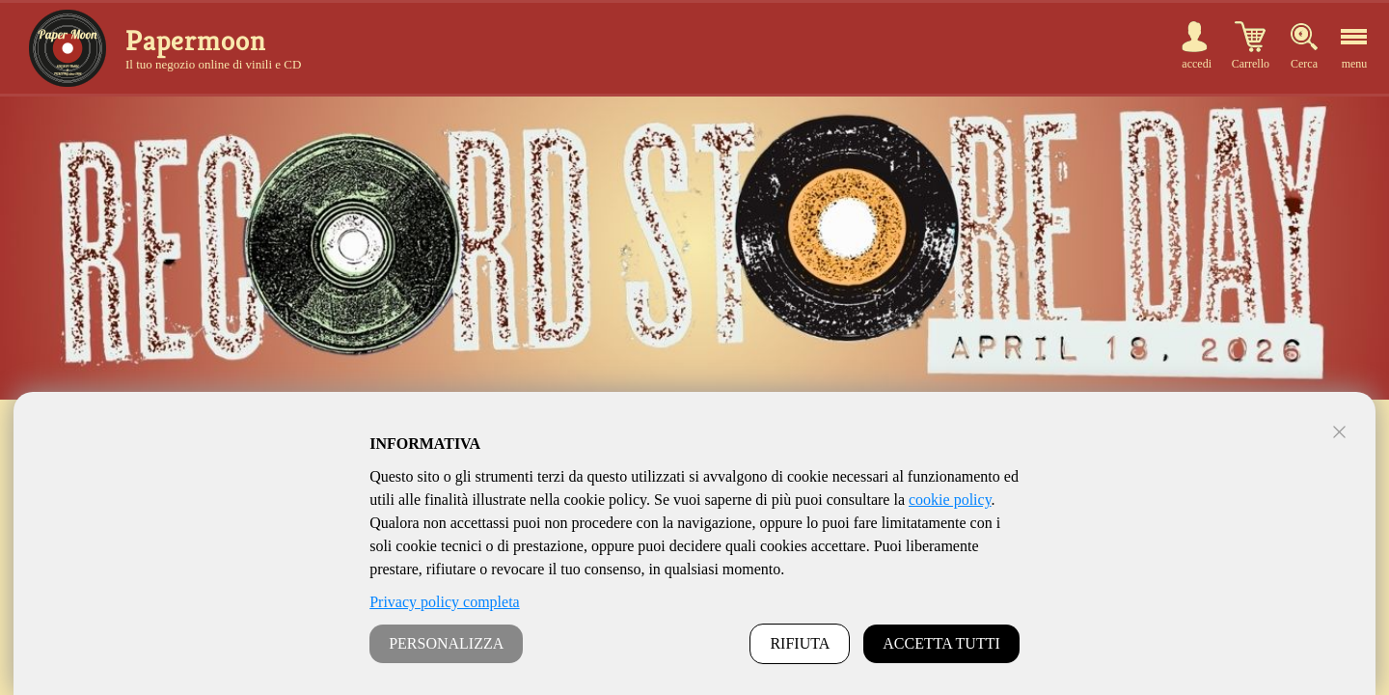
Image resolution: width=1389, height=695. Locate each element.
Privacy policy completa (444, 602)
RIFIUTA (800, 643)
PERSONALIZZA (446, 643)
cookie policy (950, 499)
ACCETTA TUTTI (941, 643)
